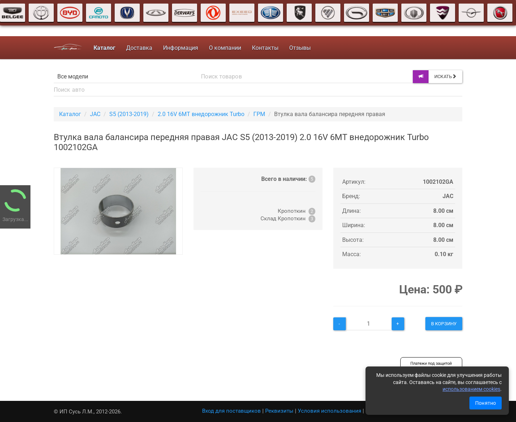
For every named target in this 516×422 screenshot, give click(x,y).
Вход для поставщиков (231, 411)
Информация (180, 47)
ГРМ (259, 114)
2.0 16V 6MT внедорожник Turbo (201, 114)
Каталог (70, 114)
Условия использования (329, 411)
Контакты (265, 47)
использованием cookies (471, 389)
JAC (95, 114)
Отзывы (300, 47)
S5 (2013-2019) (129, 114)
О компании (225, 47)
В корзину (444, 323)
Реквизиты (279, 411)
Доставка (139, 47)
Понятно (485, 403)
